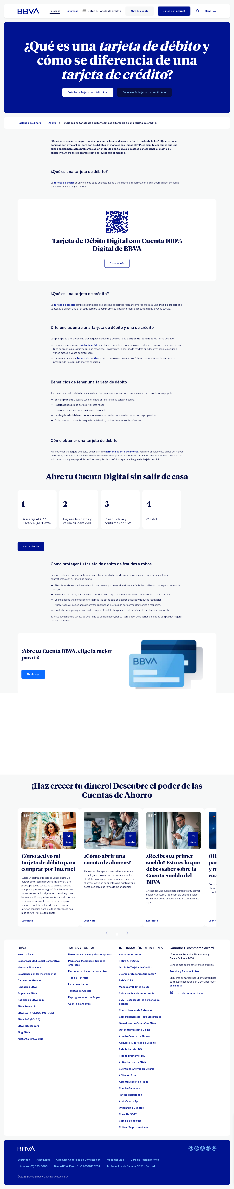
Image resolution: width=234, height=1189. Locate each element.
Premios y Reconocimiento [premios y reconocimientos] (185, 971)
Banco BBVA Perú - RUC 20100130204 (77, 1166)
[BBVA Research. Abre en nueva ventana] (27, 1006)
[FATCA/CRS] (126, 980)
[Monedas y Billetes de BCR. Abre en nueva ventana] (134, 987)
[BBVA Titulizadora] (28, 1026)
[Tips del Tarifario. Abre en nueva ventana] (78, 978)
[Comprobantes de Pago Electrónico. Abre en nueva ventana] (140, 1017)
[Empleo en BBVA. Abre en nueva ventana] (27, 993)
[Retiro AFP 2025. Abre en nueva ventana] (129, 961)
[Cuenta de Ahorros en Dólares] (136, 1069)
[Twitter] (196, 1148)
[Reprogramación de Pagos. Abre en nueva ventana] (84, 997)
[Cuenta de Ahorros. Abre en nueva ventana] (79, 1004)
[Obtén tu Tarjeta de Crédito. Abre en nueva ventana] (101, 11)
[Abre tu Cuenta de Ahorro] (134, 1036)
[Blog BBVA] (24, 1032)
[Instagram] (202, 1148)
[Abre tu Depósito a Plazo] (133, 1082)
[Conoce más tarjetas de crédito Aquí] (144, 92)
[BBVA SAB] (29, 1019)
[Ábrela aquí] (33, 674)
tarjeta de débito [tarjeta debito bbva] (64, 182)
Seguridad (24, 1159)
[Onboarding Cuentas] (131, 1108)
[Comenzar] (31, 546)
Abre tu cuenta (140, 11)
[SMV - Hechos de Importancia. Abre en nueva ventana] (136, 993)
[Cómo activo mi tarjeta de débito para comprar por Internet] (48, 862)
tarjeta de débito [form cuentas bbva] (87, 358)
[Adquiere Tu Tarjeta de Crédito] (137, 1043)
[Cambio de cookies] (130, 1121)
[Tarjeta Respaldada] (130, 1095)
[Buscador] (197, 11)
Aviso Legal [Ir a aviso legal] (43, 1159)
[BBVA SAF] (36, 1013)
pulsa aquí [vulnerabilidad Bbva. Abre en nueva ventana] (176, 985)
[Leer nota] (27, 920)
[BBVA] (26, 1148)
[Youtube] (214, 1148)
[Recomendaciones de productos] (87, 971)
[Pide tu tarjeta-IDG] (130, 1049)
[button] (37, 509)
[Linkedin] (208, 1148)
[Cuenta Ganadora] (129, 1088)
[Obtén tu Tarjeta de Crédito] (135, 967)
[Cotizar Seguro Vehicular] (134, 1127)
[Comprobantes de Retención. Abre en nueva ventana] (136, 1010)
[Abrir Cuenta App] (129, 1101)
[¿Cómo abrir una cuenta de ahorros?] (111, 858)
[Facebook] (190, 1148)
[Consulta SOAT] (128, 1114)
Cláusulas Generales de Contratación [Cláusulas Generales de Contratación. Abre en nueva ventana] (78, 1159)
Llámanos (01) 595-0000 (33, 1166)
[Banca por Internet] (174, 11)
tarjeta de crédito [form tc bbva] (89, 345)
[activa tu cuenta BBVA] (132, 1062)
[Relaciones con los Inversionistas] (37, 974)
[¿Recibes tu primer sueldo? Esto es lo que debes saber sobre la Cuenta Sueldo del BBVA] (173, 868)
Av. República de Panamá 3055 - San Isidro (132, 1166)
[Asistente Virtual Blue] (30, 1039)
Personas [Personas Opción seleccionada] (55, 11)
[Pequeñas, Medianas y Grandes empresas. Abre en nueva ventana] (91, 963)
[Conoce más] (117, 263)
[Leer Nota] (111, 830)
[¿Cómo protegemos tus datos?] (137, 974)
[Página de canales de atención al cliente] (30, 980)
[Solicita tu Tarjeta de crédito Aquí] (87, 92)
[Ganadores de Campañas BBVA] (137, 1023)
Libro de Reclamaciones (144, 1159)
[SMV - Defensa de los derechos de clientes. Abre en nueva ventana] (142, 1002)
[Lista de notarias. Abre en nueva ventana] (78, 984)
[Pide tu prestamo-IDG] (132, 1056)
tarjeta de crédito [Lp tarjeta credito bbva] (64, 304)
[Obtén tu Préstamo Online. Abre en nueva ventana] (134, 1030)
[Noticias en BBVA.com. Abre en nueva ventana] (31, 1000)
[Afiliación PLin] (127, 1075)
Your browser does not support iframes (117, 734)
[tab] (37, 509)
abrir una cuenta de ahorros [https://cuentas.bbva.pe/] (121, 451)
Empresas (72, 11)
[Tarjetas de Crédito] (79, 991)
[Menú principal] (210, 11)
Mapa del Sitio (115, 1159)
